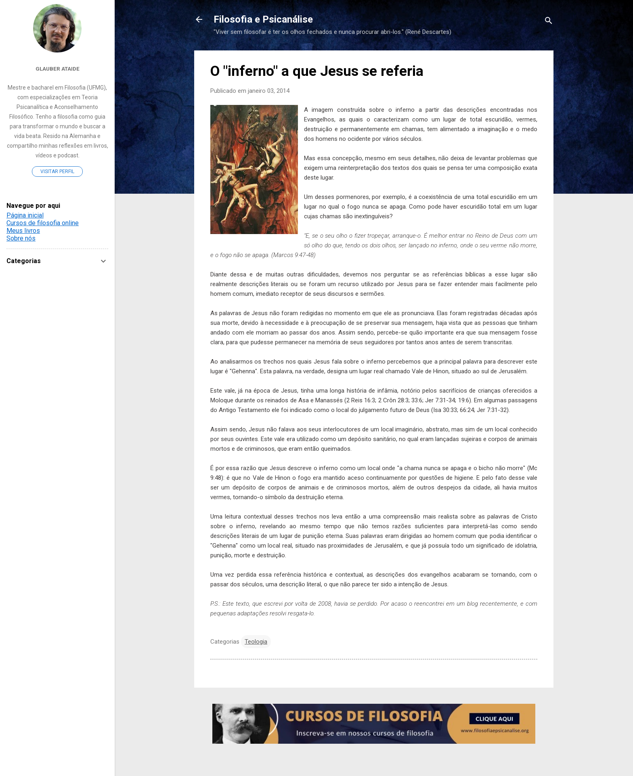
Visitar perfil (57, 171)
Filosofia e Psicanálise (263, 19)
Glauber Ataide (58, 68)
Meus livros (23, 230)
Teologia (256, 641)
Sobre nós (21, 238)
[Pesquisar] (548, 22)
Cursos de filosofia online (42, 223)
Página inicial (25, 215)
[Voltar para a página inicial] (199, 20)
